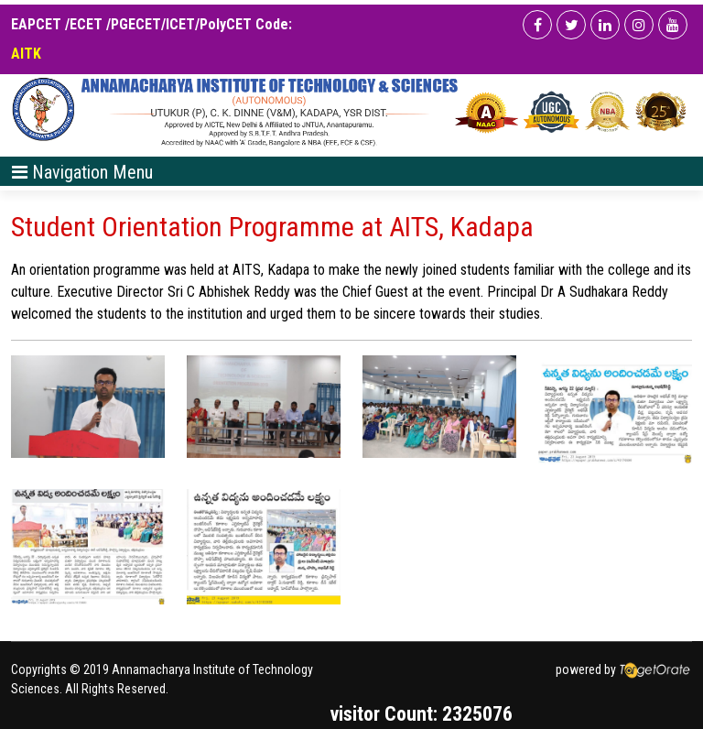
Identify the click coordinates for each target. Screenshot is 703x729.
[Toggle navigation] (82, 171)
